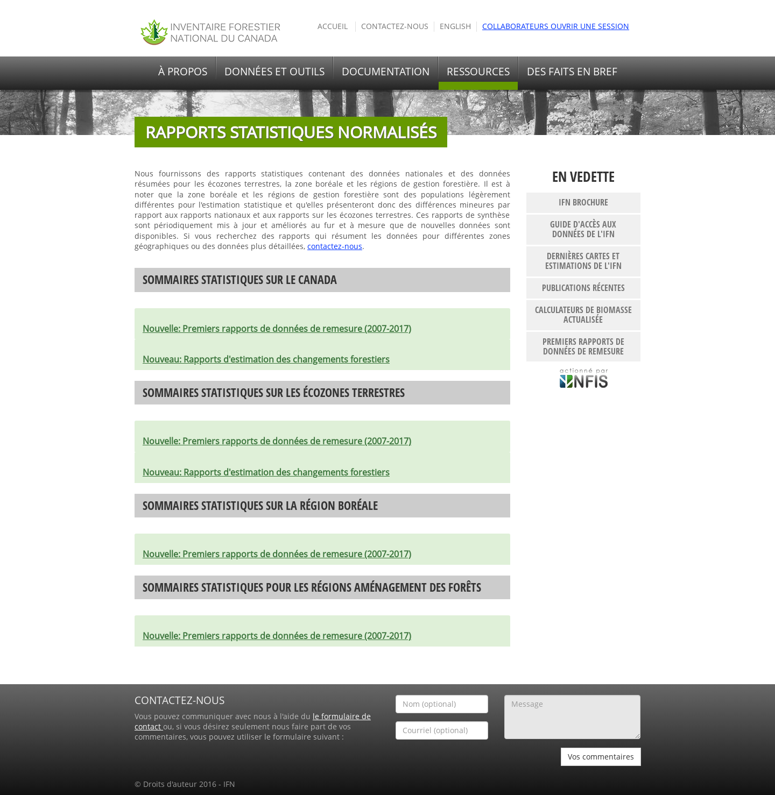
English (455, 26)
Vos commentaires (601, 756)
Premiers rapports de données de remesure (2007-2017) (277, 329)
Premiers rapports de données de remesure (583, 346)
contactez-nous (334, 246)
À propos (182, 72)
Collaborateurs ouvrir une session (555, 26)
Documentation (385, 72)
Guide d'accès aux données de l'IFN (583, 229)
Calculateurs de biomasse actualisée (583, 314)
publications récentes (583, 288)
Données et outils (274, 72)
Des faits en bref (572, 72)
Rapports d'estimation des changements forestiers (266, 359)
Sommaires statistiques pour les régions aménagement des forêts (312, 587)
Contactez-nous (394, 26)
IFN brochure (583, 202)
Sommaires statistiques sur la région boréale (260, 505)
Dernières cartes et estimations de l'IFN (583, 261)
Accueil (333, 26)
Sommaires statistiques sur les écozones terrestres (274, 392)
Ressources (478, 72)
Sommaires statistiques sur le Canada (240, 279)
